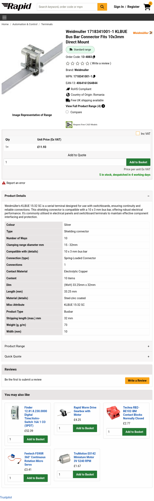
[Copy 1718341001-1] (94, 76)
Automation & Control (25, 24)
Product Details (15, 196)
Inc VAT (77, 133)
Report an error (13, 183)
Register (133, 7)
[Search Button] (102, 6)
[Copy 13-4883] (94, 56)
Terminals (47, 24)
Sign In (119, 7)
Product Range (15, 346)
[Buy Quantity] (65, 162)
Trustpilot (6, 497)
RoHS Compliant (78, 89)
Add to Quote (77, 155)
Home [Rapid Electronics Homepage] (5, 24)
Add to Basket (138, 162)
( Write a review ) (100, 63)
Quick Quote (13, 356)
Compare (74, 112)
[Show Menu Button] (4, 17)
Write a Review (137, 380)
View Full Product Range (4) (85, 106)
